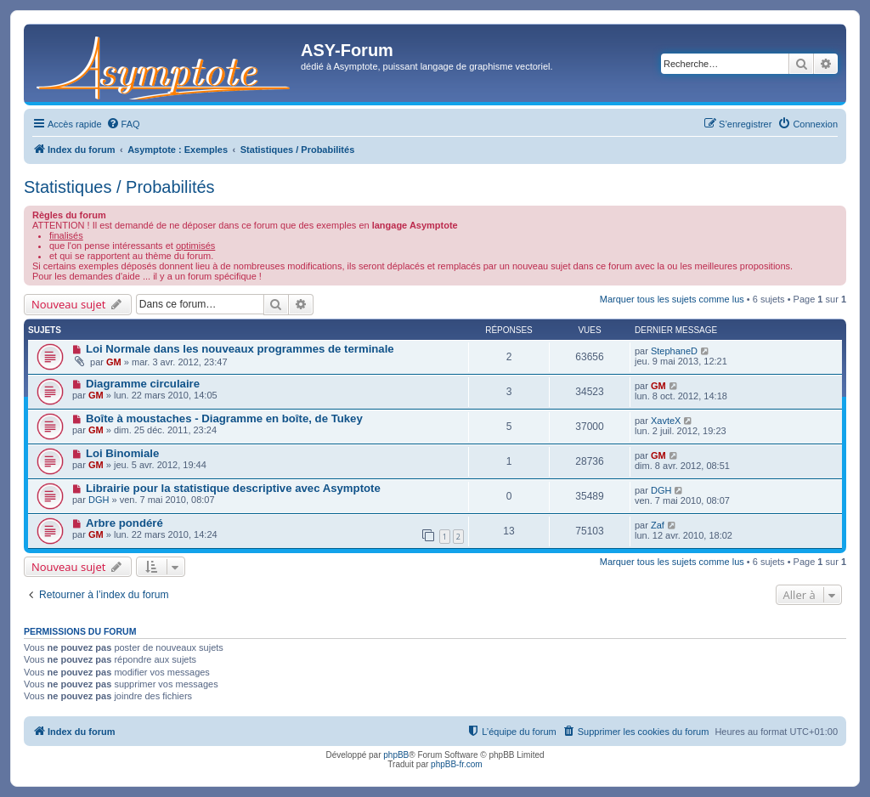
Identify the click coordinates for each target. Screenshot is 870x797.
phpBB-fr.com (457, 764)
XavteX (666, 420)
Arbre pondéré (124, 523)
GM (113, 362)
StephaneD (674, 351)
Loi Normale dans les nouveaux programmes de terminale (240, 348)
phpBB (396, 755)
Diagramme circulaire (143, 383)
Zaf (657, 525)
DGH (98, 500)
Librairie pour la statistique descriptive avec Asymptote (233, 488)
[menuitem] (123, 124)
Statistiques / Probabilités (119, 187)
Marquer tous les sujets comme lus (672, 299)
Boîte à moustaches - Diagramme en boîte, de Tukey (224, 418)
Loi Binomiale (122, 453)
